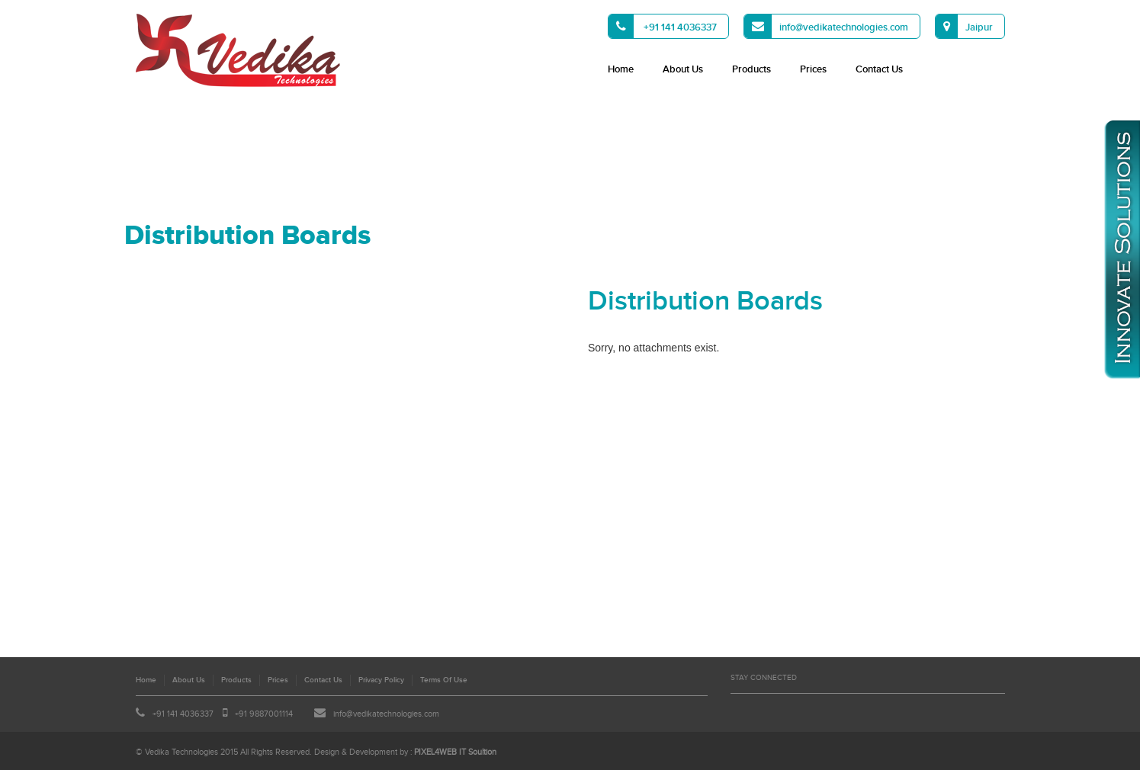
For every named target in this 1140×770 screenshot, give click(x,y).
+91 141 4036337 (663, 26)
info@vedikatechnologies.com (826, 26)
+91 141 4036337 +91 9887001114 (214, 714)
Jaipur (964, 26)
